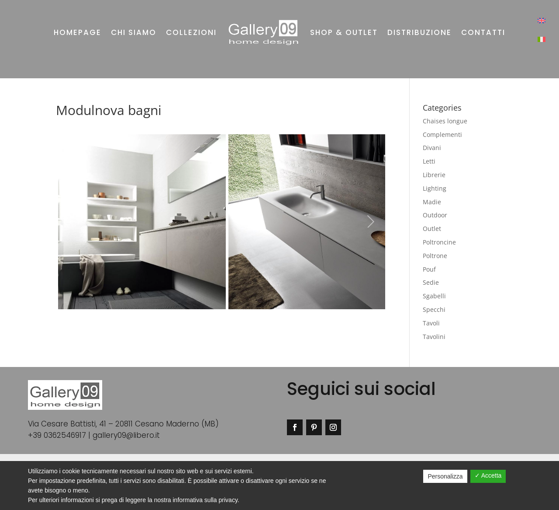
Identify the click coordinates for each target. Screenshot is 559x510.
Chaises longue (445, 121)
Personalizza (445, 476)
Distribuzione (419, 32)
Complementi (442, 134)
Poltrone (435, 256)
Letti (429, 161)
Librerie (434, 175)
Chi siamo (133, 32)
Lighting (434, 188)
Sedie (431, 282)
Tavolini (434, 336)
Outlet (432, 228)
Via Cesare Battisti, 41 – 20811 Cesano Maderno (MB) (123, 424)
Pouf (429, 269)
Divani (432, 147)
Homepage (77, 32)
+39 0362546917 (57, 435)
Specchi (434, 309)
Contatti (483, 32)
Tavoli (431, 323)
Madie (432, 202)
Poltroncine (439, 242)
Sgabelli (434, 296)
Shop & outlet (344, 32)
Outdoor (435, 215)
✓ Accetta (488, 475)
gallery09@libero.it (126, 435)
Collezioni (191, 32)
